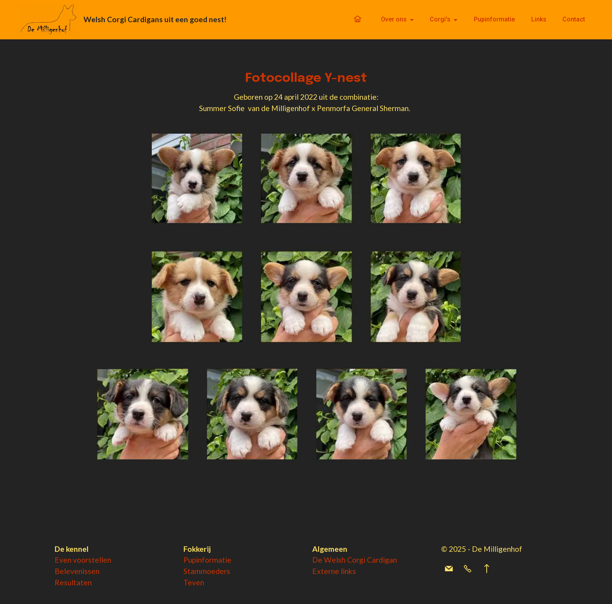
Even (64, 559)
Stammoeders (206, 571)
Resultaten (73, 582)
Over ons (394, 19)
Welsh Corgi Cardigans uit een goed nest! (155, 19)
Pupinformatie (494, 19)
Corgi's (440, 19)
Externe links (334, 571)
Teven (193, 582)
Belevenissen (77, 571)
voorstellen (92, 559)
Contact (573, 19)
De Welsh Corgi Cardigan (354, 559)
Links (538, 19)
